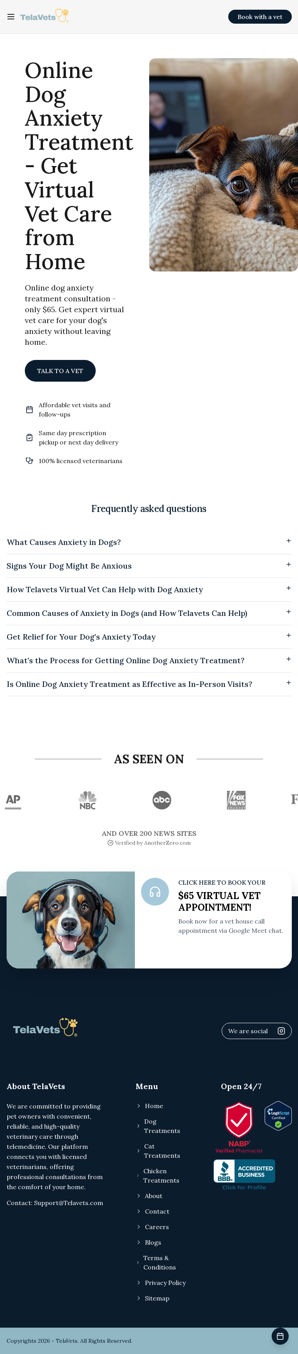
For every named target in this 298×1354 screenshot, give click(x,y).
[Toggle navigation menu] (11, 16)
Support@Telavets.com (68, 1203)
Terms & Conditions (156, 1262)
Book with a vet (260, 17)
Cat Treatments (158, 1150)
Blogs (148, 1242)
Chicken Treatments (157, 1175)
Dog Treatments (158, 1125)
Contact (152, 1211)
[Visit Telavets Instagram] (281, 1031)
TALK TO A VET (60, 371)
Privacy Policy (161, 1283)
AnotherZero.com (167, 842)
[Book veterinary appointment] (280, 1336)
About (149, 1196)
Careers (152, 1227)
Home (149, 1106)
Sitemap (152, 1298)
